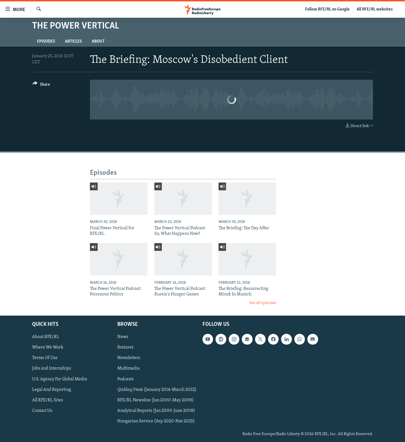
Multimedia (128, 368)
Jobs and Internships (51, 368)
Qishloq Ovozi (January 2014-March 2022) (156, 390)
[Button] (41, 85)
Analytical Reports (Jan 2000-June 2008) (156, 411)
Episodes (46, 41)
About (98, 41)
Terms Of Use (45, 358)
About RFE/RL (45, 337)
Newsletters (128, 358)
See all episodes (262, 303)
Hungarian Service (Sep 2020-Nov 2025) (156, 421)
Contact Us (42, 411)
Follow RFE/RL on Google (327, 9)
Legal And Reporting (51, 390)
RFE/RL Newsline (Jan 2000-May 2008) (155, 400)
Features (125, 347)
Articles (73, 41)
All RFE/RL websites (375, 9)
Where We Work (47, 347)
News (122, 337)
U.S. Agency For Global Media (59, 379)
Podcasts (125, 379)
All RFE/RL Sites (47, 400)
